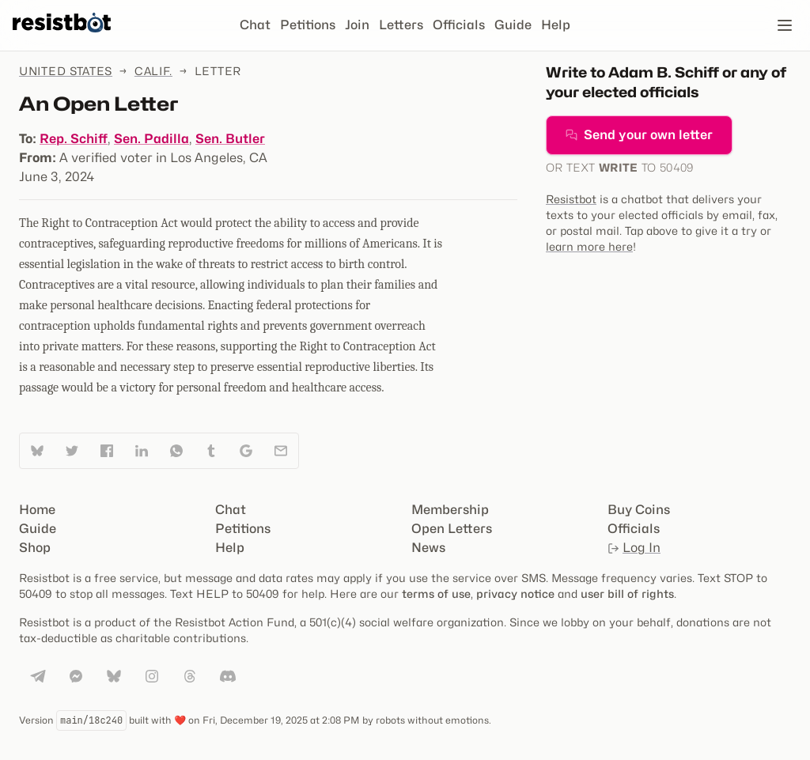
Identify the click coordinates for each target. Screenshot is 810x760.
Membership (450, 509)
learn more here (589, 246)
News (428, 547)
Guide (513, 24)
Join (357, 24)
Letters (401, 24)
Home (37, 509)
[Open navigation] (784, 25)
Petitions (307, 24)
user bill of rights (627, 593)
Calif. (153, 71)
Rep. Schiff (74, 138)
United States (65, 71)
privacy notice (515, 593)
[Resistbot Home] (62, 38)
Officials (459, 24)
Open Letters (451, 528)
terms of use (436, 593)
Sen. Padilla (151, 138)
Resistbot (571, 199)
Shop (35, 547)
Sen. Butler (230, 138)
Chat (255, 24)
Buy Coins (639, 509)
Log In (634, 547)
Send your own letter (639, 134)
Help (555, 24)
